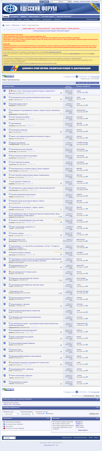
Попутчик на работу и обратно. (21, 252)
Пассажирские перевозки (19, 130)
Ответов (68, 86)
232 (71, 168)
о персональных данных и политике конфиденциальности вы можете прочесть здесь (33, 63)
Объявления (15, 25)
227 (71, 330)
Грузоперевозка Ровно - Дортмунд (22, 369)
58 (71, 129)
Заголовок (6, 86)
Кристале (11, 177)
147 (71, 362)
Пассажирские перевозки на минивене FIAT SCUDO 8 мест (30, 362)
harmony (11, 273)
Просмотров (68, 88)
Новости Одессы (34, 16)
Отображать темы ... (8, 411)
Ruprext (11, 235)
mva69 (10, 364)
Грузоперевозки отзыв (18, 240)
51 (85, 76)
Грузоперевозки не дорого (19, 382)
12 (36, 170)
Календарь (27, 19)
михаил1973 (12, 267)
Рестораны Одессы (48, 16)
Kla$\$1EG (12, 184)
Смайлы (78, 423)
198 (71, 200)
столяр (11, 286)
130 (71, 233)
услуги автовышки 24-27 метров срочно (24, 272)
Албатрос (11, 299)
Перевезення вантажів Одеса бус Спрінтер (25, 278)
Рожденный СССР (14, 327)
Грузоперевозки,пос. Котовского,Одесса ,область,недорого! (30, 168)
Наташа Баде (12, 151)
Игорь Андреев (13, 280)
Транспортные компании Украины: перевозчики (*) (38, 91)
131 (71, 175)
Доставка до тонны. (17, 291)
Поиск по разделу (93, 83)
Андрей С (11, 196)
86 (71, 116)
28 (71, 110)
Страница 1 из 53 (70, 76)
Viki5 (10, 132)
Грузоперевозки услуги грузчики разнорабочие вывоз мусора (31, 97)
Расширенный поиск (92, 19)
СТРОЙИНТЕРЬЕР (14, 144)
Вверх (97, 396)
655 (71, 220)
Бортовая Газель (16, 350)
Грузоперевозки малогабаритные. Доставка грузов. (27, 285)
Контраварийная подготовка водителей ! (24, 330)
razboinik (11, 383)
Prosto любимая (13, 171)
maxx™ (10, 404)
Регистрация (95, 1)
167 (71, 149)
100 (71, 207)
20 (34, 254)
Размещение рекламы (80, 437)
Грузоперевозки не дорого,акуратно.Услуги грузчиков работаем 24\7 (33, 188)
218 (71, 90)
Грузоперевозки (16, 123)
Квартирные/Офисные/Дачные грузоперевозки (26, 356)
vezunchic (11, 217)
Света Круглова (13, 190)
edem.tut (11, 262)
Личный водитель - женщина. (20, 304)
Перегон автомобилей (18, 143)
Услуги (24, 25)
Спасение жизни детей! (43, 28)
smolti (10, 312)
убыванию (49, 413)
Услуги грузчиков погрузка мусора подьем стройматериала (30, 175)
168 (71, 97)
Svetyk (11, 99)
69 (71, 162)
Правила (23, 16)
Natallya (18, 404)
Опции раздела (81, 83)
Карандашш (12, 105)
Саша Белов (12, 158)
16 (71, 356)
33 (33, 222)
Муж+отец (12, 93)
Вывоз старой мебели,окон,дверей (22, 337)
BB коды (78, 422)
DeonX (11, 370)
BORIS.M (11, 332)
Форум (6, 16)
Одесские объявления (64, 16)
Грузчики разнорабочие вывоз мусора (23, 194)
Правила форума (83, 430)
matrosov (11, 138)
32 (71, 136)
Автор (12, 86)
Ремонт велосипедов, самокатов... (22, 375)
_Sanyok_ (11, 228)
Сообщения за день (9, 19)
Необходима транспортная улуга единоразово (26, 317)
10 (28, 203)
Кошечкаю (12, 119)
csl (9, 203)
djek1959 (11, 209)
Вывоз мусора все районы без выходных (24, 156)
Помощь (76, 1)
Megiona (5, 404)
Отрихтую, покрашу (17, 233)
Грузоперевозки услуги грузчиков (21, 149)
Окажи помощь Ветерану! (58, 28)
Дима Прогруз (13, 241)
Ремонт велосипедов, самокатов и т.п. (23, 227)
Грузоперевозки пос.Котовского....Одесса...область (27, 207)
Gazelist (11, 338)
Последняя (95, 77)
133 (71, 155)
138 (71, 123)
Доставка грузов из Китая (19, 104)
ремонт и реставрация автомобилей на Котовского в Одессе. (31, 136)
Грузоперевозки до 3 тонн (19, 265)
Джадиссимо (12, 249)
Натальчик (12, 305)
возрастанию (40, 413)
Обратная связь (67, 437)
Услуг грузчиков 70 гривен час (20, 181)
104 (71, 187)
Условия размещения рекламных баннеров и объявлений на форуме (51, 30)
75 (71, 194)
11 (83, 76)
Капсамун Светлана (14, 292)
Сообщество (35, 19)
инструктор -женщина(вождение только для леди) (27, 220)
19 (71, 381)
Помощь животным (73, 28)
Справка (19, 19)
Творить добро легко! (29, 28)
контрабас (12, 222)
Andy (14, 404)
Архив (90, 437)
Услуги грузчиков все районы (20, 117)
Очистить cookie (85, 1)
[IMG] (77, 425)
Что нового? (14, 16)
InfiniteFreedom (13, 114)
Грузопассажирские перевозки (21, 298)
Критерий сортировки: (27, 411)
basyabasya (12, 125)
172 (71, 181)
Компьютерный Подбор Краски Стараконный (25, 310)
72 (71, 323)
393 (71, 252)
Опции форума (46, 19)
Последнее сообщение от (84, 86)
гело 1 (10, 318)
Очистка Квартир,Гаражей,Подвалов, (23, 343)
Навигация (57, 19)
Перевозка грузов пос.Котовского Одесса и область (27, 201)
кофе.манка (12, 254)
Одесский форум (48, 445)
